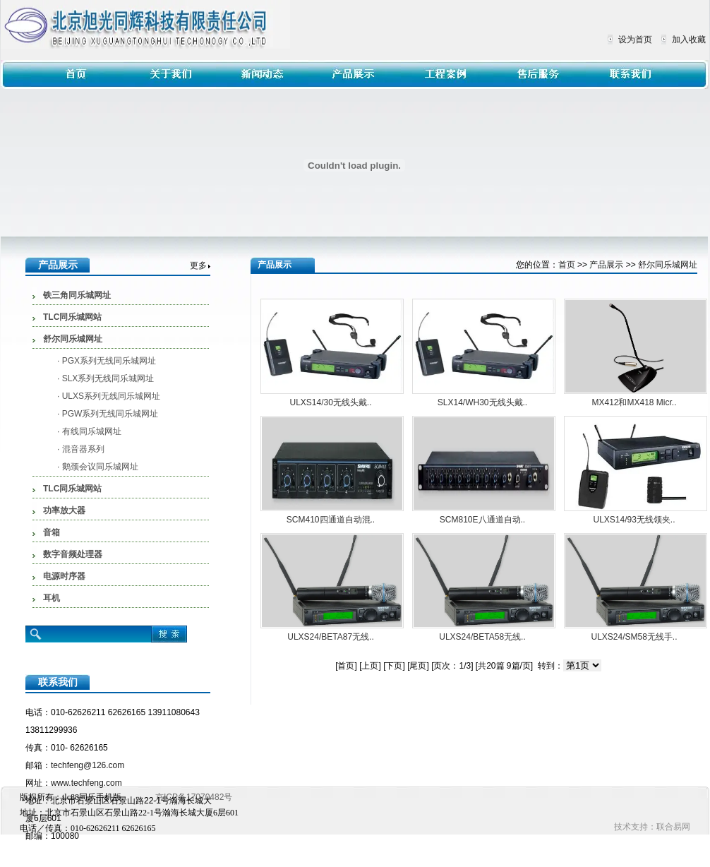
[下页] (394, 666)
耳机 (51, 598)
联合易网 (673, 827)
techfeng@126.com (87, 765)
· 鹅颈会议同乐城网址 (97, 467)
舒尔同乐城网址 (72, 339)
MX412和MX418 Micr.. (633, 402)
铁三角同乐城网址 (77, 295)
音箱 (51, 532)
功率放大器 (64, 510)
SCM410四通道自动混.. (331, 520)
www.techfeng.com (86, 783)
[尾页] (418, 666)
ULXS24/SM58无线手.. (634, 637)
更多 (198, 265)
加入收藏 (689, 39)
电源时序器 (64, 576)
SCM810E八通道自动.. (482, 520)
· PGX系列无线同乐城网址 (106, 361)
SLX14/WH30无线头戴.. (482, 402)
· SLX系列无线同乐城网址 (105, 378)
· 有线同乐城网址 (89, 431)
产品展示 (58, 264)
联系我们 (58, 682)
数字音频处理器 (72, 554)
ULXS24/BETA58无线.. (482, 637)
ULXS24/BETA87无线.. (330, 637)
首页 (566, 265)
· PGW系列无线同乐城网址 (107, 414)
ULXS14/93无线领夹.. (634, 520)
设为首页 (635, 39)
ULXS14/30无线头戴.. (330, 402)
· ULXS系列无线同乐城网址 (108, 396)
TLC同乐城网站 (72, 317)
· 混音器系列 (80, 449)
